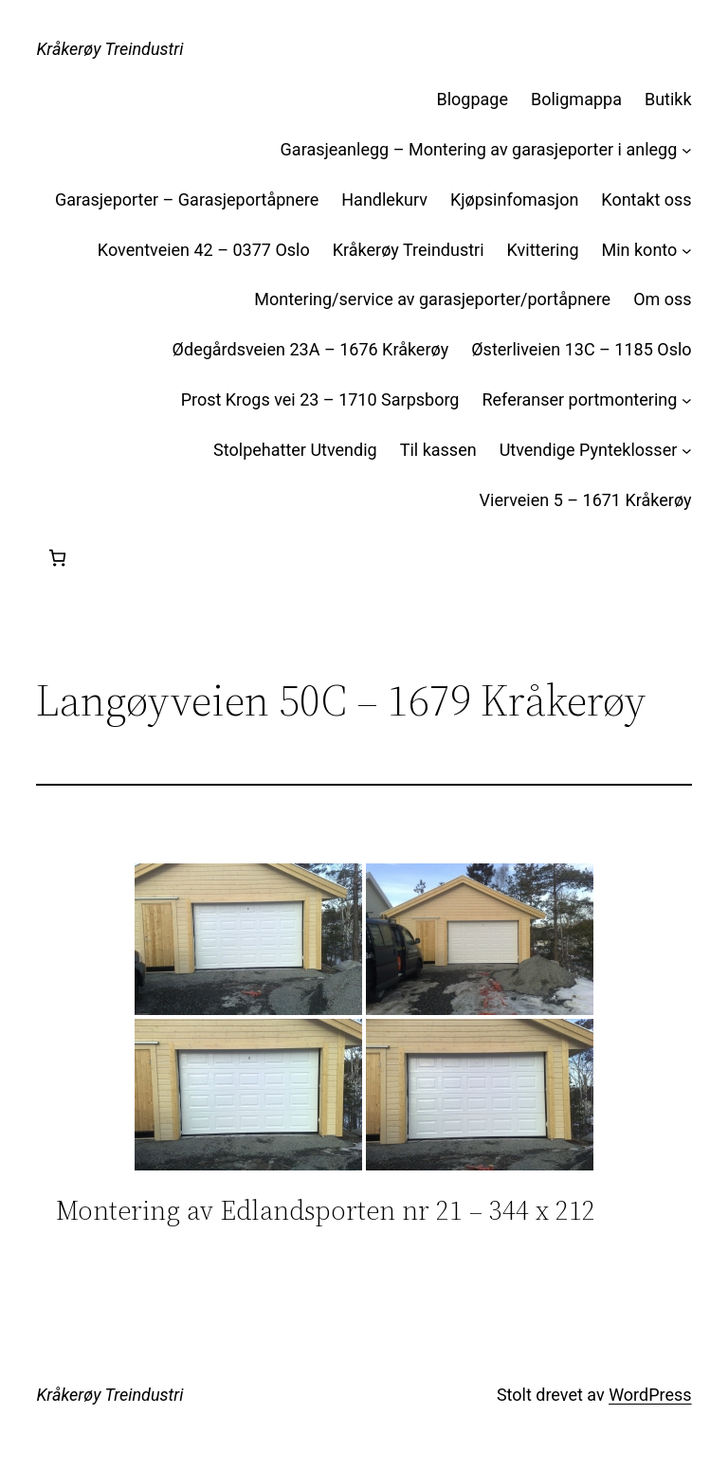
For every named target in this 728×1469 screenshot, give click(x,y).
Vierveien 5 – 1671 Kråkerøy (586, 500)
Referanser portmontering (579, 399)
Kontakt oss (646, 199)
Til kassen (438, 450)
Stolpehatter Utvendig (295, 450)
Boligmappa (576, 99)
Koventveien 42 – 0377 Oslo (204, 250)
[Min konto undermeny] (687, 250)
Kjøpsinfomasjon (514, 199)
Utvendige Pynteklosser (589, 450)
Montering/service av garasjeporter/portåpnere (432, 299)
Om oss (662, 299)
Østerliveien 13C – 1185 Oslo (581, 349)
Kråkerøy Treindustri (109, 49)
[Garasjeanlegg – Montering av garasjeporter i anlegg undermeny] (687, 150)
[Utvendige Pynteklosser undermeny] (687, 450)
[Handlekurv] (57, 557)
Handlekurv (384, 199)
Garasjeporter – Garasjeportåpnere (186, 199)
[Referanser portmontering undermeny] (687, 400)
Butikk (668, 99)
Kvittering (543, 250)
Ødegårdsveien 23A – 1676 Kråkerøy (311, 349)
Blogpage (473, 99)
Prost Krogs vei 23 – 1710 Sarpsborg (320, 399)
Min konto (640, 250)
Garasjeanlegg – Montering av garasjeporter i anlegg (479, 149)
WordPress (650, 1395)
